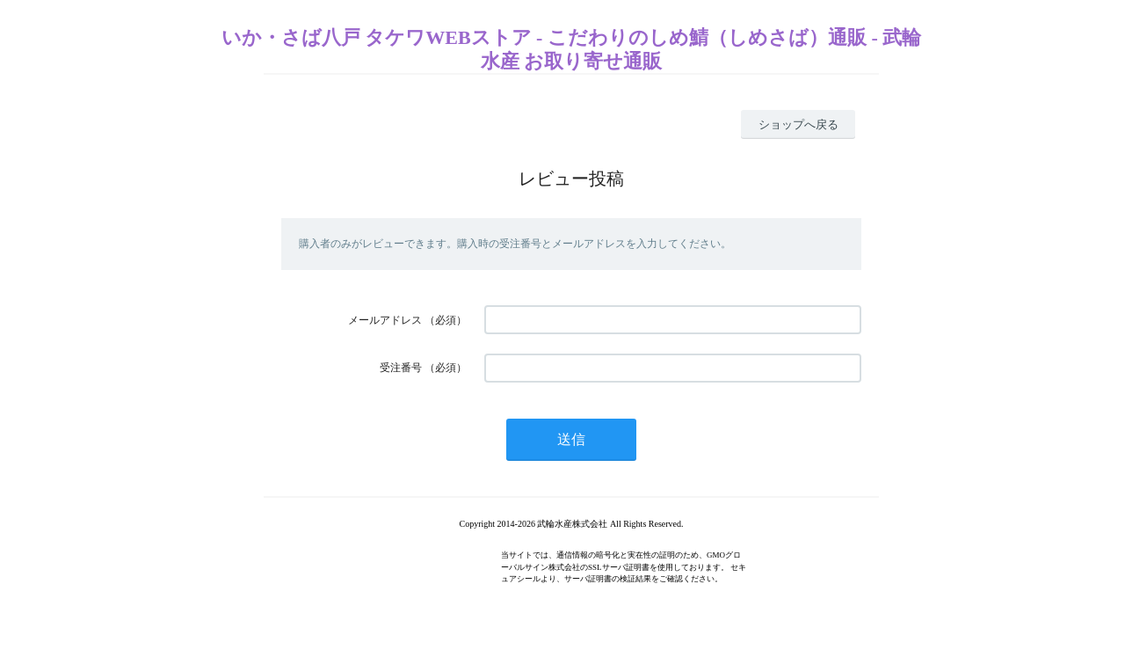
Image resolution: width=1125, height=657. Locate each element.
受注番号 (401, 367)
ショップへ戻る (798, 124)
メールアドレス (385, 320)
